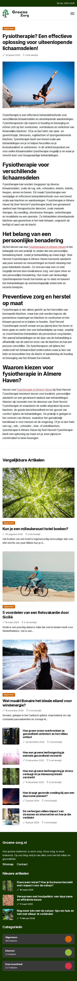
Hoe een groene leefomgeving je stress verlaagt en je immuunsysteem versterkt (48, 774)
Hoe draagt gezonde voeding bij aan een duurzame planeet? (48, 794)
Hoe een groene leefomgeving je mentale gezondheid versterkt (43, 754)
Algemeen (9, 28)
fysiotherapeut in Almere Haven (47, 247)
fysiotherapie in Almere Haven (34, 389)
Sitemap (8, 864)
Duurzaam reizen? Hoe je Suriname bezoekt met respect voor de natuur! (45, 884)
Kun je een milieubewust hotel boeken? (35, 529)
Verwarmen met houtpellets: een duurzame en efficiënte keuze (44, 898)
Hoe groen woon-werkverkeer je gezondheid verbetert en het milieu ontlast (45, 734)
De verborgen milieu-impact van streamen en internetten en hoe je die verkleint (47, 814)
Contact (22, 864)
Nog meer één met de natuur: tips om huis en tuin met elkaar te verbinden (45, 912)
